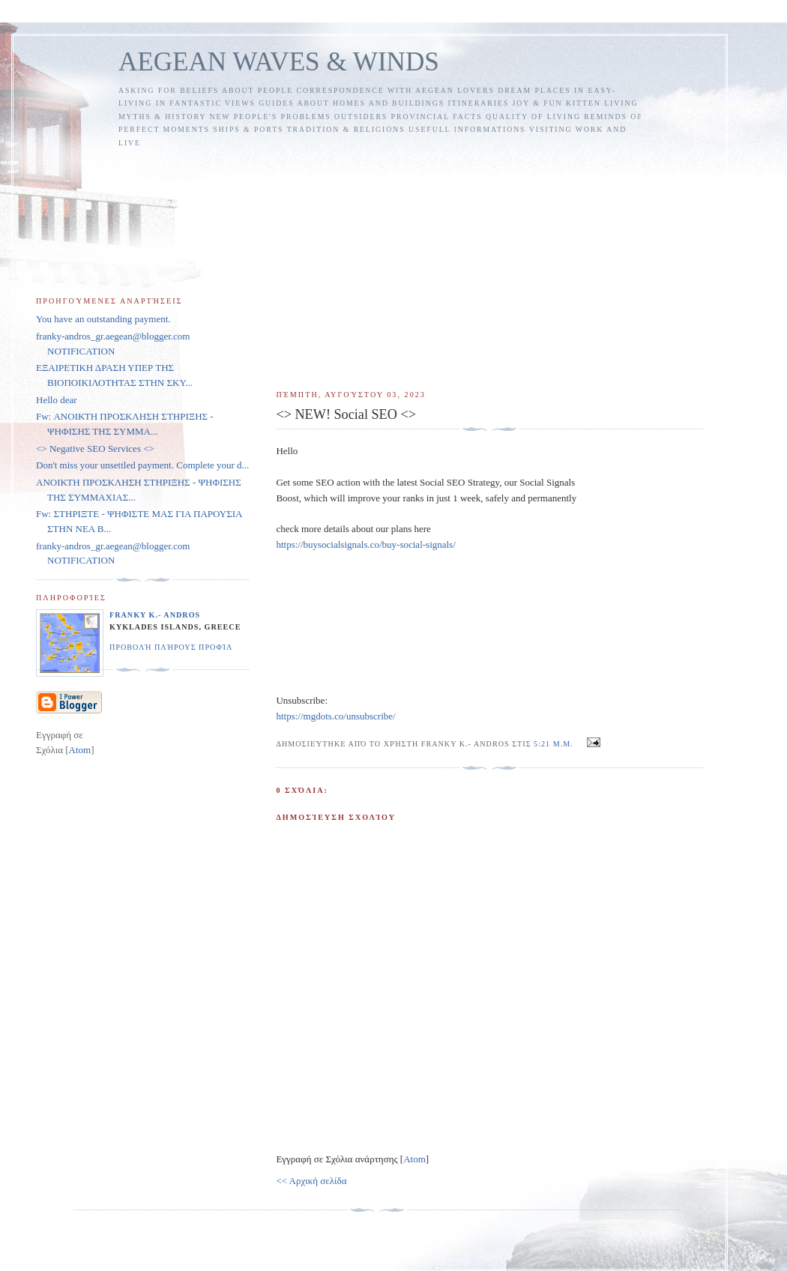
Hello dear (56, 399)
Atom (414, 1159)
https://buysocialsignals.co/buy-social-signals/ (365, 544)
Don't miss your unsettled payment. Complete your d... (142, 465)
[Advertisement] (489, 262)
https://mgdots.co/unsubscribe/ (335, 716)
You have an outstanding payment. (103, 318)
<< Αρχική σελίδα (311, 1180)
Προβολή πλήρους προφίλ (170, 647)
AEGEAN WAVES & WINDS (278, 61)
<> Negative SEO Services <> (95, 448)
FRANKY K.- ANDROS (154, 615)
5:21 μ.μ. (555, 744)
